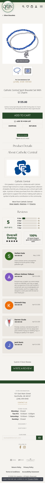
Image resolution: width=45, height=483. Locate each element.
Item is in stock (22, 135)
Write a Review (22, 369)
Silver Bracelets (9, 15)
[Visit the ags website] (30, 460)
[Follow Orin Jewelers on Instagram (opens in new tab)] (24, 447)
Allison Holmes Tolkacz (24, 274)
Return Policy (16, 467)
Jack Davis (19, 342)
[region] (22, 44)
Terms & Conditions (13, 472)
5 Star (19, 218)
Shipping (12, 126)
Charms (33, 204)
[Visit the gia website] (13, 460)
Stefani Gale (20, 253)
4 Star (19, 221)
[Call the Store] (22, 399)
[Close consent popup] (41, 479)
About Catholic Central (22, 152)
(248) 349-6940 (22, 82)
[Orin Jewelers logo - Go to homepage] (7, 6)
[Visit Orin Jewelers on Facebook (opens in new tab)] (20, 447)
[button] (23, 6)
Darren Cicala (20, 319)
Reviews (22, 212)
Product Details (22, 146)
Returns (33, 126)
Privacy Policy (28, 467)
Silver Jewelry (14, 204)
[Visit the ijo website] (21, 460)
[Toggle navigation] (41, 6)
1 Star (19, 228)
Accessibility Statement (30, 472)
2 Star (19, 226)
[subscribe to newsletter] (39, 438)
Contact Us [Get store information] (22, 403)
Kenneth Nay (20, 302)
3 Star (19, 223)
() (39, 218)
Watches (23, 204)
